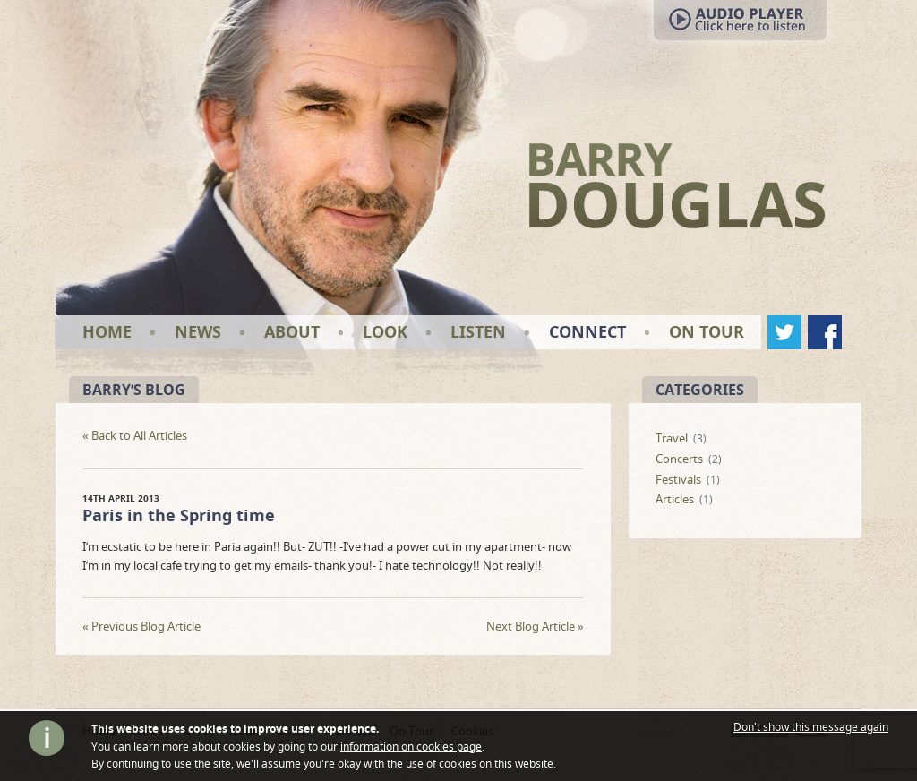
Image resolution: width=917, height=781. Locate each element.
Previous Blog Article (141, 626)
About (292, 332)
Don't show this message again (810, 727)
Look (385, 332)
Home (107, 332)
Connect (587, 332)
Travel (672, 438)
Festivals (678, 479)
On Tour (706, 332)
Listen (478, 332)
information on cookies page (411, 746)
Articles (675, 499)
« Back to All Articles (134, 436)
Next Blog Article (535, 626)
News (198, 332)
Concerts (679, 459)
